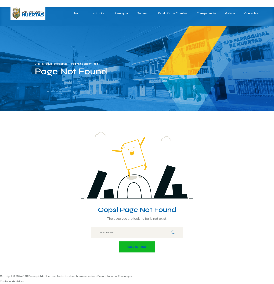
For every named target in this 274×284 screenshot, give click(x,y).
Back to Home (137, 247)
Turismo (142, 13)
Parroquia (121, 13)
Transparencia (206, 13)
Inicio (77, 13)
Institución (98, 13)
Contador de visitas (12, 281)
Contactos (251, 13)
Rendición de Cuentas (172, 13)
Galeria (230, 13)
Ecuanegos (125, 276)
